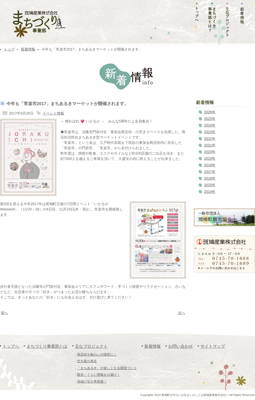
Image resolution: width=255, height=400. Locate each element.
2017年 (209, 172)
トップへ (11, 346)
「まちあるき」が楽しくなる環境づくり (107, 368)
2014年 (209, 192)
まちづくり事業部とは (47, 346)
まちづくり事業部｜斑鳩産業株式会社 (39, 24)
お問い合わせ (180, 346)
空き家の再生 (87, 361)
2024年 (209, 125)
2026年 (209, 112)
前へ (4, 313)
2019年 (209, 158)
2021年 (209, 145)
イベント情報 (53, 113)
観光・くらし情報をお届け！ (98, 375)
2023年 (209, 132)
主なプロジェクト (91, 346)
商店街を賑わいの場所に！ (97, 354)
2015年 (209, 185)
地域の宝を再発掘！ (92, 381)
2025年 (209, 119)
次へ (181, 313)
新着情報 (28, 49)
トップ (9, 49)
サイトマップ (212, 346)
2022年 (209, 138)
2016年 (209, 178)
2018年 (209, 165)
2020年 (209, 152)
